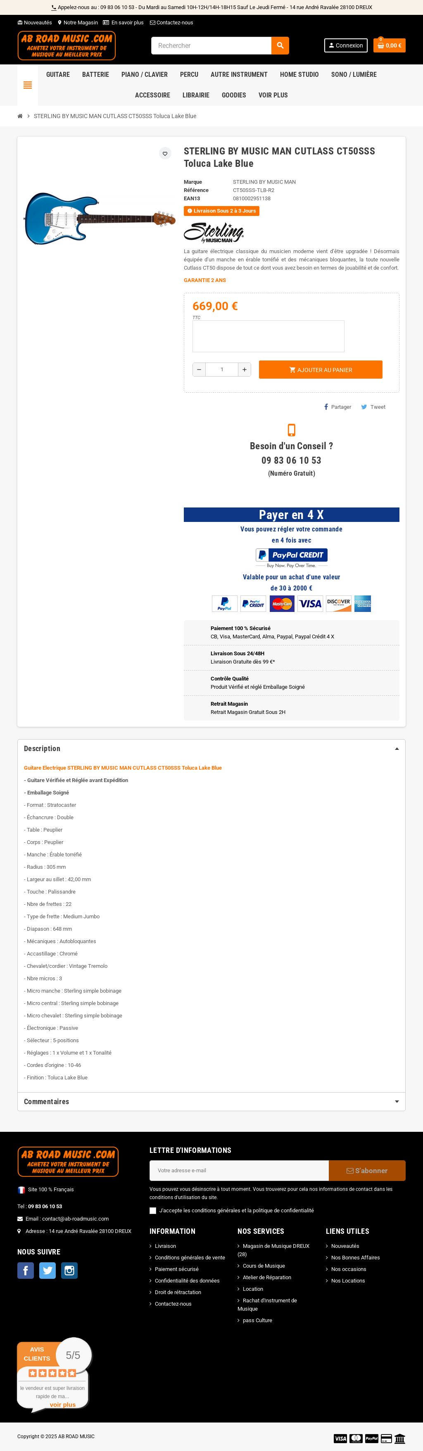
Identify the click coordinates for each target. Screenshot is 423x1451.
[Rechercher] (220, 46)
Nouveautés (34, 22)
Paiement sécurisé (177, 1269)
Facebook (25, 1270)
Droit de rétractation (178, 1292)
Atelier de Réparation (267, 1277)
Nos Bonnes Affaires (355, 1257)
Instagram (69, 1270)
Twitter (47, 1270)
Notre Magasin (77, 22)
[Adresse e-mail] (239, 1170)
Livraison (165, 1246)
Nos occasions (348, 1269)
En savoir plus (128, 22)
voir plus (63, 1404)
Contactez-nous (171, 22)
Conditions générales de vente (190, 1257)
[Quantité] (221, 369)
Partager (337, 406)
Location (253, 1289)
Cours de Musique (264, 1266)
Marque (193, 182)
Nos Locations (348, 1281)
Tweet (373, 406)
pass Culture (257, 1320)
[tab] (211, 749)
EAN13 (192, 198)
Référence (196, 190)
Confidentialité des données (187, 1281)
